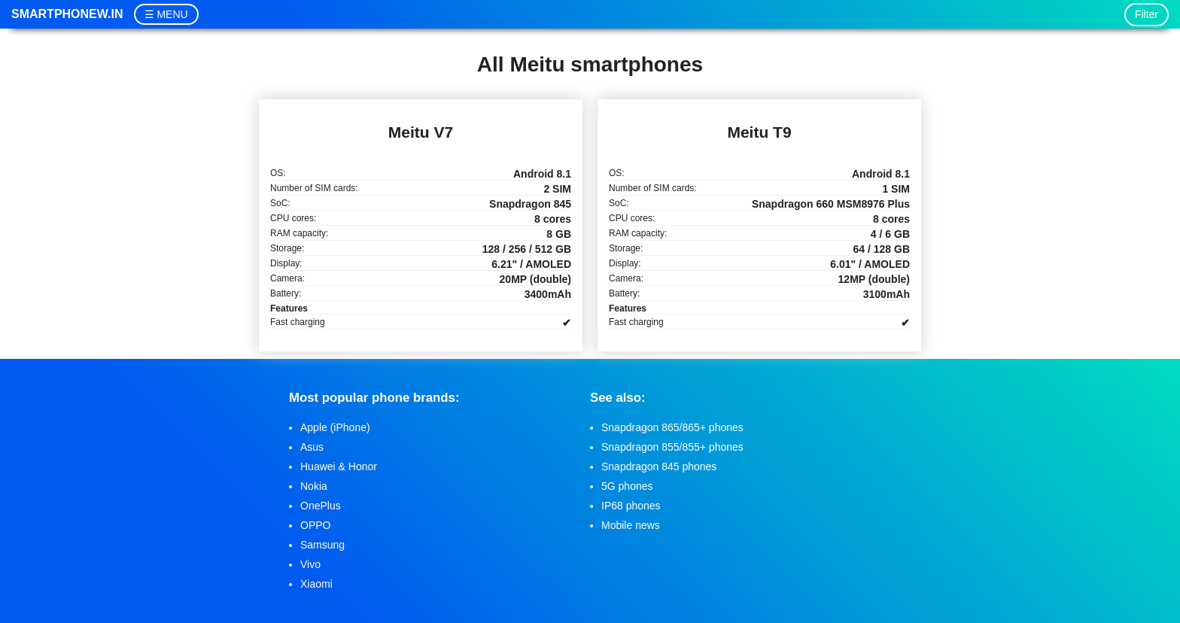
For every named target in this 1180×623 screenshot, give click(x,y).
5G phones (627, 486)
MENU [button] (172, 14)
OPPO (315, 525)
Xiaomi (316, 584)
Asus (312, 447)
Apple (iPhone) (335, 427)
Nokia (313, 486)
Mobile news (630, 525)
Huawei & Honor (338, 466)
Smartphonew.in (67, 14)
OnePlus (320, 506)
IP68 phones (631, 506)
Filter (1146, 14)
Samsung (322, 545)
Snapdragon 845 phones (658, 466)
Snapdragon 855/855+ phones (672, 447)
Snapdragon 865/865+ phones (672, 427)
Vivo (310, 564)
